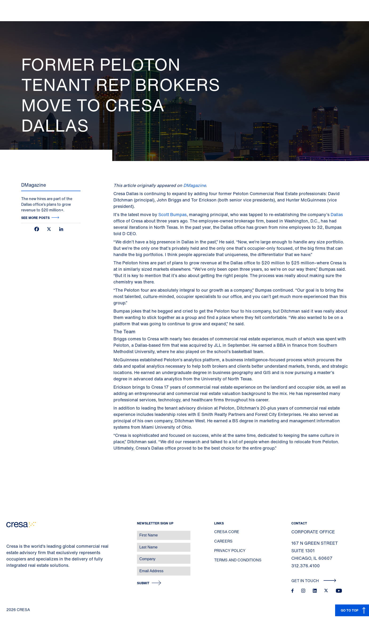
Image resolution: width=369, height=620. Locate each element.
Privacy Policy (229, 550)
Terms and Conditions (237, 560)
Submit (143, 583)
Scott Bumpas (172, 214)
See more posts (35, 217)
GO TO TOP (349, 610)
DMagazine (194, 185)
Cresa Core (226, 532)
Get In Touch (313, 581)
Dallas (337, 214)
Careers (223, 541)
